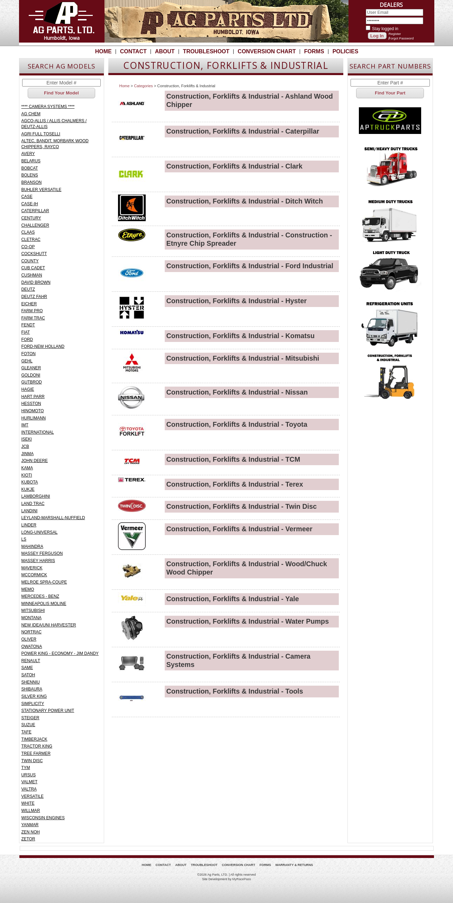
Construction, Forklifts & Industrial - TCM (233, 459)
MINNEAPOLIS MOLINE (43, 603)
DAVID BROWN (36, 282)
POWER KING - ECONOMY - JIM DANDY (60, 653)
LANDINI (29, 510)
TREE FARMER (36, 753)
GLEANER (31, 367)
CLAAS (28, 232)
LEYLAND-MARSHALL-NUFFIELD (53, 517)
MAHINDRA (32, 546)
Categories (143, 86)
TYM (25, 767)
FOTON (28, 353)
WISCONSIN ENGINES (43, 817)
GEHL (27, 361)
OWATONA (31, 646)
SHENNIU (30, 682)
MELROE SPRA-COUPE (44, 582)
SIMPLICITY (32, 703)
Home (103, 51)
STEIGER (30, 717)
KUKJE (28, 489)
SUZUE (28, 724)
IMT (24, 425)
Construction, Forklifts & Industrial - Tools (234, 691)
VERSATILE (32, 796)
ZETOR (28, 839)
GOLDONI (30, 375)
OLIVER (29, 639)
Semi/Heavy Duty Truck (390, 167)
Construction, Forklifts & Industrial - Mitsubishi (242, 358)
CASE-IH (29, 203)
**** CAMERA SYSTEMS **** (48, 106)
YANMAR (30, 824)
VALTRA (29, 789)
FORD (27, 339)
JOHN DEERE (34, 460)
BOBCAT (29, 168)
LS (24, 539)
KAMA (27, 468)
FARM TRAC (33, 318)
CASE (27, 196)
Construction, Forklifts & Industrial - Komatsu (240, 336)
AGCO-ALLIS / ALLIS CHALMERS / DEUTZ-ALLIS (54, 123)
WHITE (28, 803)
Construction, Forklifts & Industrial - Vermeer (239, 529)
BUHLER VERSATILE (41, 189)
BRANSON (31, 182)
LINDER (29, 525)
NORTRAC (31, 632)
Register (395, 34)
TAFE (26, 732)
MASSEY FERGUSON (42, 553)
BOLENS (29, 175)
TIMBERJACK (34, 739)
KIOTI (26, 475)
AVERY (28, 153)
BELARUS (30, 161)
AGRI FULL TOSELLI (41, 134)
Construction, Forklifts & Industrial (390, 375)
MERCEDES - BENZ (40, 596)
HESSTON (31, 403)
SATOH (28, 674)
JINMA (27, 453)
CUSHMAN (31, 275)
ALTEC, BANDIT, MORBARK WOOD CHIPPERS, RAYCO (55, 143)
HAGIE (27, 389)
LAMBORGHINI (35, 496)
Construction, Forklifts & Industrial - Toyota (236, 424)
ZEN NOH (30, 832)
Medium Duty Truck (390, 219)
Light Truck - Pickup (390, 271)
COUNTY (30, 261)
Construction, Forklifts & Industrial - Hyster (236, 301)
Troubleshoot (206, 51)
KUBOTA (29, 482)
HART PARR (33, 396)
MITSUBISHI (33, 610)
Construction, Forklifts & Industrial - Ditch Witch (244, 201)
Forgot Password (401, 38)
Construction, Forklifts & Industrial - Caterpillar (242, 131)
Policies (346, 51)
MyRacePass (241, 879)
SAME (27, 667)
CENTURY (31, 218)
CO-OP (28, 246)
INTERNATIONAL (37, 432)
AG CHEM (30, 113)
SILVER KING (34, 696)
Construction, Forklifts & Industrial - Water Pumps (247, 621)
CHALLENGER (35, 225)
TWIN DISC (32, 760)
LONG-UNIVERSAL (39, 532)
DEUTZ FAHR (34, 296)
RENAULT (30, 660)
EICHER (29, 303)
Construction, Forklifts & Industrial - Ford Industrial (249, 266)
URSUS (28, 775)
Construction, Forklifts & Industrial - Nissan (237, 392)
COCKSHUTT (34, 253)
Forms (314, 51)
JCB (25, 446)
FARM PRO (32, 310)
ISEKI (26, 439)
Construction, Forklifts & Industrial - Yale (232, 599)
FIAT (25, 332)
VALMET (29, 781)
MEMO (27, 589)
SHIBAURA (32, 689)
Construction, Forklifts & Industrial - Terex (234, 484)
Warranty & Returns (294, 865)
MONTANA (31, 617)
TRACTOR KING (37, 746)
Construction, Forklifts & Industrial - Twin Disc (241, 506)
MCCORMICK (34, 574)
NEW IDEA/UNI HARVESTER (48, 625)
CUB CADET (33, 267)
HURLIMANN (33, 418)
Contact (133, 51)
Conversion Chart (267, 51)
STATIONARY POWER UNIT (47, 710)
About (165, 51)
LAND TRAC (33, 503)
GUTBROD (31, 382)
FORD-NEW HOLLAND (43, 346)
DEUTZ (28, 289)
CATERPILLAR (35, 210)
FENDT (28, 325)
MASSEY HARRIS (38, 560)
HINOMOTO (32, 410)
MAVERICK (32, 568)
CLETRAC (30, 239)
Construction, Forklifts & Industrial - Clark (234, 166)
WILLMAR (30, 810)
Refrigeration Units (390, 323)
